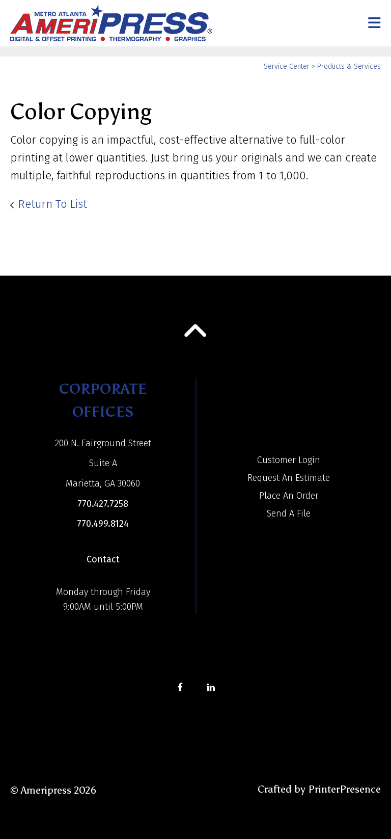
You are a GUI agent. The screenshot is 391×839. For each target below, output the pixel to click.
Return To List (52, 204)
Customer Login (288, 460)
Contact (103, 559)
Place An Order (289, 495)
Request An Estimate (288, 477)
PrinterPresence (344, 789)
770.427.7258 (102, 503)
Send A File (289, 513)
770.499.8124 (103, 523)
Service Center (287, 66)
